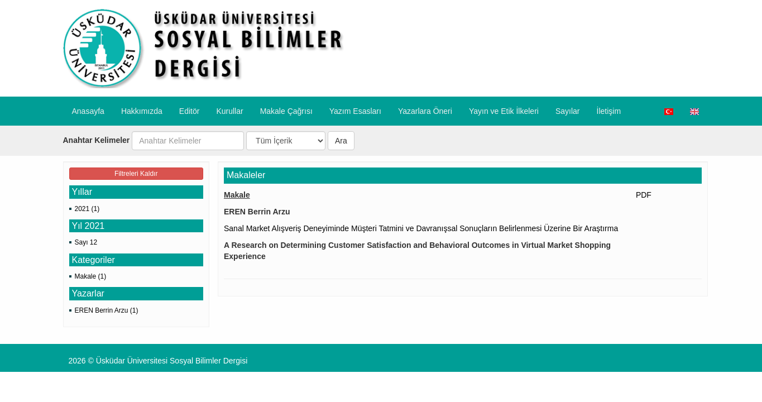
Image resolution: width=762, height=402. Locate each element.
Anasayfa (88, 111)
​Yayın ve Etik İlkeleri (504, 111)
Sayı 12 (86, 242)
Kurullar (229, 111)
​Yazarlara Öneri (425, 111)
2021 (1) (87, 209)
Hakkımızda (141, 111)
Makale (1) (91, 276)
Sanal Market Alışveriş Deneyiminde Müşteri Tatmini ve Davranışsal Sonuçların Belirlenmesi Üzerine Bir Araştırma (421, 228)
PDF (643, 194)
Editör (189, 111)
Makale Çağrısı (286, 111)
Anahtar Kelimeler (96, 140)
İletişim (609, 111)
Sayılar (567, 111)
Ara (341, 140)
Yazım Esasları (355, 111)
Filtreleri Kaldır (135, 174)
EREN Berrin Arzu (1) (106, 310)
